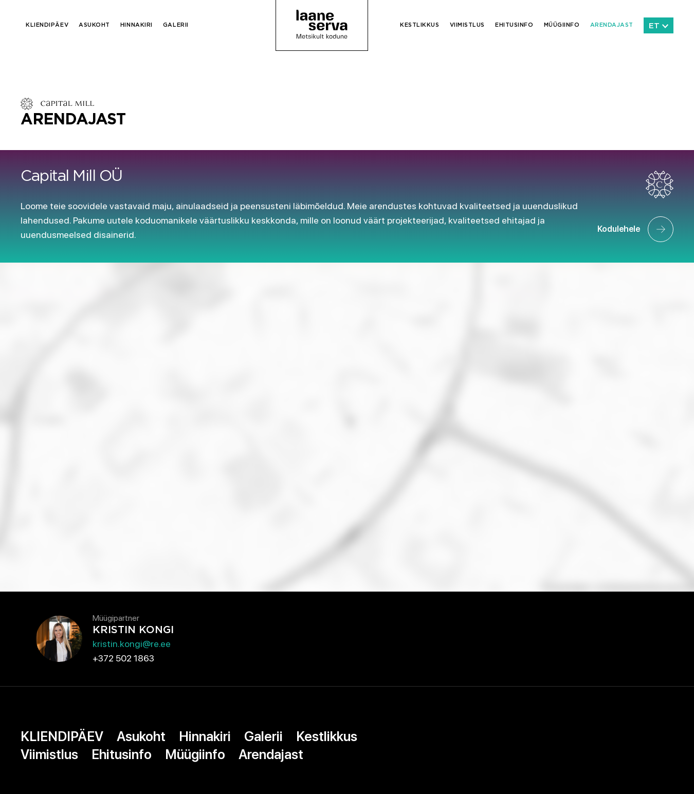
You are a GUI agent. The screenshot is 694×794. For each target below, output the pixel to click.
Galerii (176, 25)
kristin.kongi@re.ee (132, 643)
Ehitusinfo (514, 25)
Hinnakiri (136, 25)
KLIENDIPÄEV (47, 25)
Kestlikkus (420, 25)
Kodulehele (635, 229)
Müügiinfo (562, 25)
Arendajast (612, 25)
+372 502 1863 (123, 658)
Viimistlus (467, 25)
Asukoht (94, 25)
